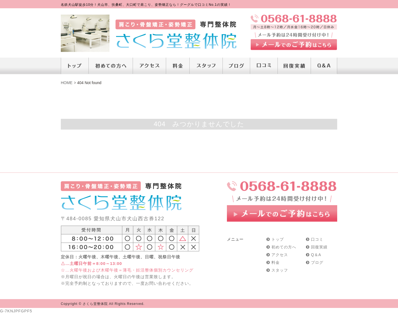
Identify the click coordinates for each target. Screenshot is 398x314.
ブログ (317, 262)
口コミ (317, 239)
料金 (275, 262)
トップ (277, 239)
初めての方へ (283, 247)
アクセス (279, 255)
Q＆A (316, 255)
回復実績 (319, 247)
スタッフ (279, 270)
